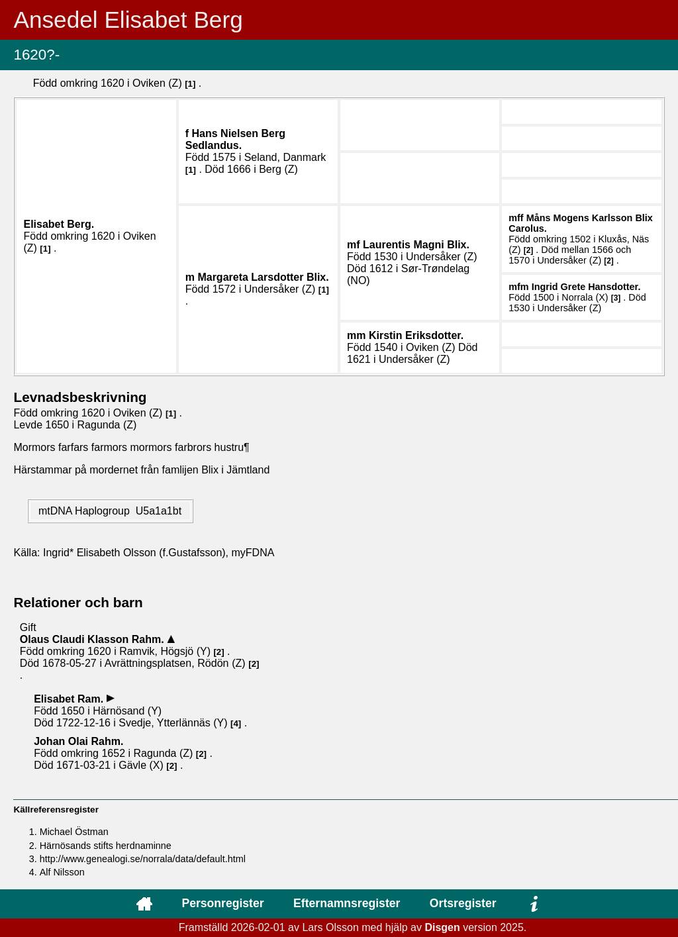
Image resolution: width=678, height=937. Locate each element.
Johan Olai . (78, 741)
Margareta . (262, 277)
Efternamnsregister (346, 903)
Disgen (442, 927)
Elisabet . (58, 224)
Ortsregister (463, 903)
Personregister (222, 903)
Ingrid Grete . (586, 286)
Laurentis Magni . (416, 244)
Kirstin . (416, 335)
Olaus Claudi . (93, 639)
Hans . (235, 139)
